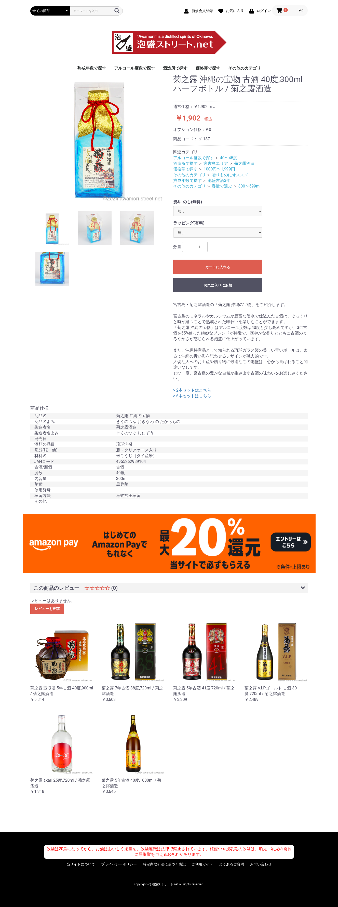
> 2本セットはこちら (192, 390)
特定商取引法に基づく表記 (164, 864)
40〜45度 (228, 157)
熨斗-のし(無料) (187, 201)
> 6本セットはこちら (192, 395)
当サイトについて (80, 864)
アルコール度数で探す (134, 68)
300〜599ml (249, 186)
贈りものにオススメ (230, 174)
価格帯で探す (208, 68)
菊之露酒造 (244, 163)
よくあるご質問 (231, 864)
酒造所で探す (175, 68)
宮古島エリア (216, 163)
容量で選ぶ (222, 186)
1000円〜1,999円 (219, 169)
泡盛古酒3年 (219, 180)
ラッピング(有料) (189, 223)
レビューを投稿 (47, 609)
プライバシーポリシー (119, 864)
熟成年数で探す (91, 68)
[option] (99, 139)
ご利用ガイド (202, 864)
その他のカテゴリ (244, 68)
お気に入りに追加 (218, 285)
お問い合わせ (261, 864)
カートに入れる (217, 267)
